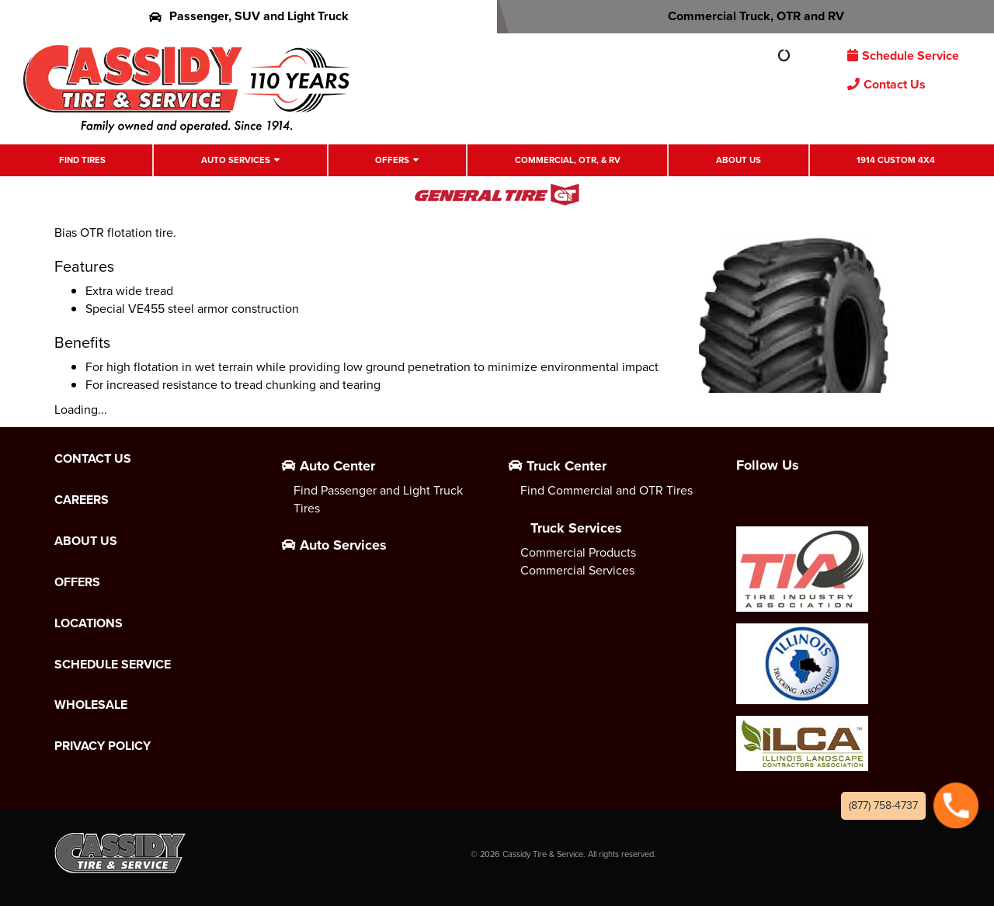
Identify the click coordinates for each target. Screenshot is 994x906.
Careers (81, 500)
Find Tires (82, 160)
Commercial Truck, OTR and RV (746, 16)
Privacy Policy (102, 746)
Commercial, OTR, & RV (567, 160)
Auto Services (235, 160)
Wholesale (90, 704)
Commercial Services (577, 570)
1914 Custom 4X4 (896, 160)
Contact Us (886, 84)
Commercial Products (578, 552)
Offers (392, 160)
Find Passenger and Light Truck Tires (378, 499)
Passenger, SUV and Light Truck (249, 16)
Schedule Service (903, 55)
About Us (738, 160)
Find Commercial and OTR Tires (606, 490)
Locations (88, 623)
